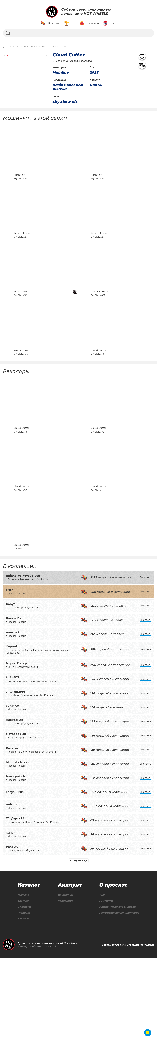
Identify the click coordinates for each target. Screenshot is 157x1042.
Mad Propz (20, 326)
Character (24, 989)
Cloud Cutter (98, 397)
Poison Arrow (22, 256)
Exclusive (24, 1002)
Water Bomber (100, 326)
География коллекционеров (118, 996)
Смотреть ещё (79, 942)
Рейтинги (103, 983)
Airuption (19, 186)
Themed (23, 983)
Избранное (64, 977)
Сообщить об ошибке (140, 1028)
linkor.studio (50, 1030)
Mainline (23, 977)
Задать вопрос (111, 1028)
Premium (24, 996)
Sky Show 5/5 (65, 102)
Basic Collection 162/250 (68, 87)
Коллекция (64, 983)
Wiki (99, 977)
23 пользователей (81, 61)
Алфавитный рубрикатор (116, 989)
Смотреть (145, 659)
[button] (4, 55)
